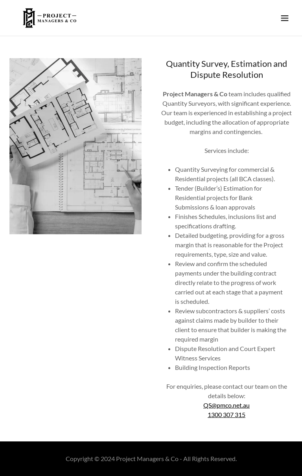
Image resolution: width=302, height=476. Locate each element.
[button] (285, 18)
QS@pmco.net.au (226, 405)
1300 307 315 (226, 414)
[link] (50, 18)
